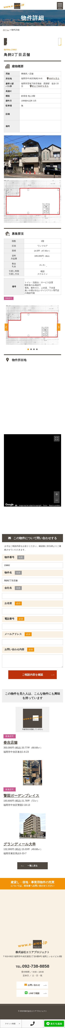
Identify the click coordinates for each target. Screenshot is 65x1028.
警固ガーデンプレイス (21, 799)
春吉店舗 (10, 746)
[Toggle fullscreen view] (57, 442)
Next (58, 330)
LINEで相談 (32, 996)
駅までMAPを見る (39, 89)
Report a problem (54, 508)
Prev (6, 330)
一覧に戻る (18, 45)
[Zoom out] (57, 503)
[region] (32, 473)
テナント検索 (10, 1024)
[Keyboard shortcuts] (16, 509)
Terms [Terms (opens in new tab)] (45, 508)
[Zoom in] (57, 497)
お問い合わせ (32, 988)
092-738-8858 (32, 969)
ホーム (6, 33)
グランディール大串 (19, 847)
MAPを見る (53, 82)
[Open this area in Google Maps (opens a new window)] (9, 508)
